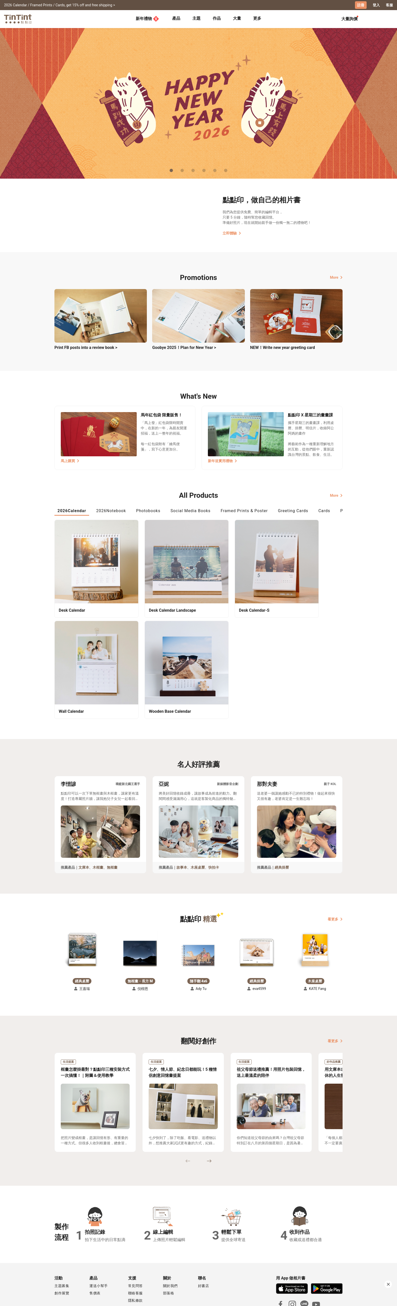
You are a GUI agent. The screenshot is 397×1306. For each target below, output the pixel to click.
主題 (196, 18)
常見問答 (135, 1252)
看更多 (335, 886)
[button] (82, 917)
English (333, 1298)
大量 (237, 18)
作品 (217, 18)
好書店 (203, 1252)
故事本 (181, 834)
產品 (176, 18)
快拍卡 (213, 834)
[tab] (176, 19)
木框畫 (98, 834)
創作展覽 (61, 1260)
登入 (376, 5)
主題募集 (61, 1252)
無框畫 (112, 834)
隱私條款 (135, 1267)
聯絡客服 (135, 1260)
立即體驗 (232, 233)
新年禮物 (147, 19)
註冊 (360, 5)
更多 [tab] (257, 18)
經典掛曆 (282, 834)
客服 (389, 5)
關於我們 (170, 1252)
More (336, 277)
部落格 (168, 1260)
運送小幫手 (98, 1252)
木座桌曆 (198, 834)
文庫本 (83, 834)
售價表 (95, 1260)
